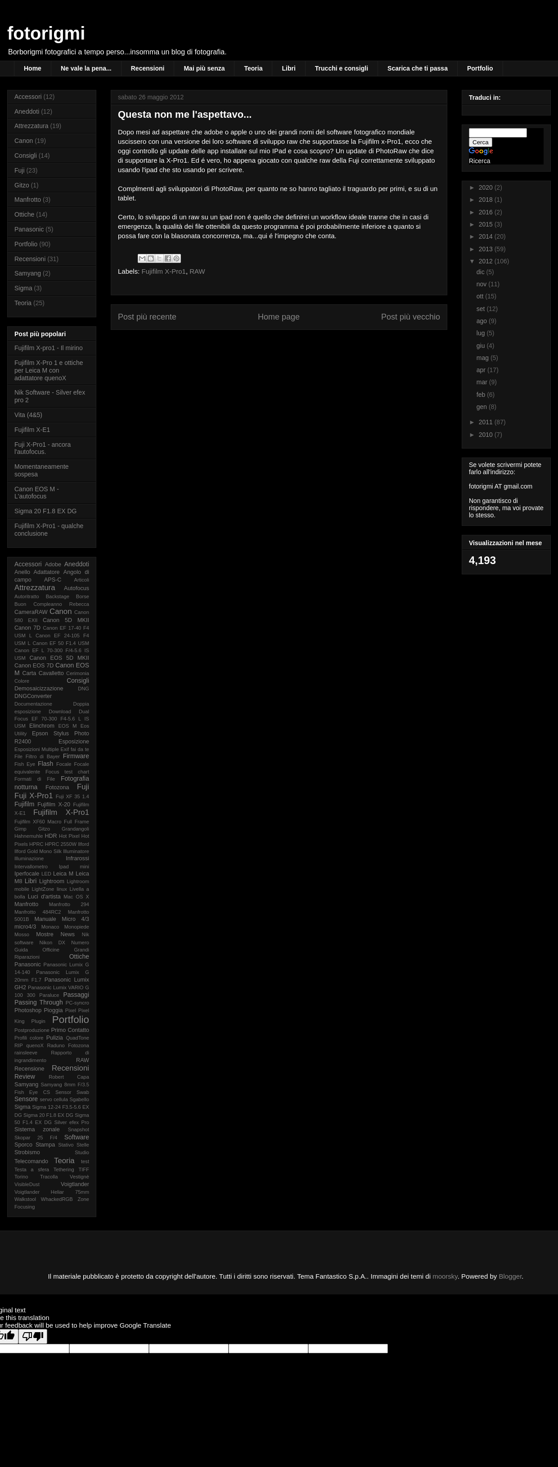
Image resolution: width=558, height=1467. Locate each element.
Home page (279, 316)
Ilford (83, 844)
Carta (29, 673)
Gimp (20, 828)
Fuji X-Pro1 (33, 795)
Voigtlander (75, 1184)
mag (483, 357)
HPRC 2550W (60, 844)
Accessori (28, 96)
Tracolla (49, 1176)
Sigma (23, 288)
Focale (64, 764)
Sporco (23, 1145)
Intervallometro (31, 866)
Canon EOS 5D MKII (59, 658)
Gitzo (21, 185)
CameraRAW (31, 612)
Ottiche (24, 214)
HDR (51, 836)
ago (483, 321)
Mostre (45, 934)
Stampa (45, 1145)
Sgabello (79, 1099)
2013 (487, 249)
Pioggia (53, 1010)
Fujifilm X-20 (53, 804)
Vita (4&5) (28, 414)
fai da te (80, 749)
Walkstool (25, 1199)
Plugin (38, 1021)
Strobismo (27, 1152)
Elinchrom (41, 726)
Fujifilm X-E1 (32, 429)
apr (482, 369)
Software (76, 1137)
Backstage (57, 596)
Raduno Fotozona (68, 1045)
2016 (487, 212)
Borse (82, 596)
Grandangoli (75, 828)
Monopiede (76, 926)
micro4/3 (25, 927)
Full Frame (76, 821)
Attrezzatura (31, 125)
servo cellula (54, 1099)
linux (62, 889)
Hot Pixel (69, 836)
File (18, 756)
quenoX (35, 1045)
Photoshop (27, 1010)
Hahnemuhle (28, 836)
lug (482, 333)
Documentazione (33, 704)
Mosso (21, 934)
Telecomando (31, 1161)
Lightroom (51, 881)
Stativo (65, 1144)
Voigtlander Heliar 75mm (51, 1192)
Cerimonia (77, 673)
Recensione (29, 1069)
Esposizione (73, 741)
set (482, 308)
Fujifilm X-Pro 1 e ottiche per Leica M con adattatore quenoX (48, 370)
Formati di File (34, 779)
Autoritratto (26, 596)
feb (482, 394)
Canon (23, 140)
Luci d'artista (44, 897)
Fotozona (57, 787)
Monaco (50, 926)
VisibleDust (27, 1184)
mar (483, 382)
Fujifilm (24, 804)
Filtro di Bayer (43, 756)
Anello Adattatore (37, 572)
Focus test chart (67, 771)
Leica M (63, 874)
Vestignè (79, 1176)
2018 (487, 199)
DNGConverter (33, 696)
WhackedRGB (57, 1199)
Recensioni (148, 68)
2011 (487, 422)
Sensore (26, 1098)
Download (60, 711)
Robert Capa (69, 1077)
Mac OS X (76, 896)
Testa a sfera (31, 1169)
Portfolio (480, 68)
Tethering (64, 1169)
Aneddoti (26, 111)
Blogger (510, 1276)
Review (24, 1076)
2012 (487, 261)
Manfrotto (27, 199)
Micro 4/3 (75, 919)
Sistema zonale (37, 1129)
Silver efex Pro (72, 1122)
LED (46, 873)
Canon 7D (27, 628)
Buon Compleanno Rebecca (51, 604)
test (85, 1161)
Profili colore (29, 1037)
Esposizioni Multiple (36, 749)
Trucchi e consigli (341, 68)
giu (482, 345)
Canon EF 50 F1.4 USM (60, 643)
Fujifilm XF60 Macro (37, 821)
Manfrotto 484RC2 (37, 912)
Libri (288, 68)
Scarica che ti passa (417, 68)
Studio (82, 1152)
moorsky (445, 1276)
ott (481, 296)
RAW (197, 271)
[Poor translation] (32, 1336)
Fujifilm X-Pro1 (164, 271)
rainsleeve (25, 1052)
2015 (487, 224)
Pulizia (54, 1038)
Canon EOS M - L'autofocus (36, 492)
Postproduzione (32, 1030)
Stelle (82, 1144)
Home (32, 68)
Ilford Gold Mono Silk (38, 851)
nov (482, 284)
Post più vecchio (410, 316)
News (68, 934)
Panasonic (29, 229)
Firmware (76, 756)
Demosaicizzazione (38, 688)
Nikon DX (52, 942)
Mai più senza (204, 68)
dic (481, 272)
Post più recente (147, 316)
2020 (487, 187)
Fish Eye (24, 764)
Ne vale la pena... (86, 68)
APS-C (53, 580)
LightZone (43, 889)
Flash (45, 763)
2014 (487, 236)
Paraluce (49, 995)
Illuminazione (29, 858)
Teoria (253, 68)
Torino (21, 1176)
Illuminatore (76, 851)
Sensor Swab (72, 1092)
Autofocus (76, 588)
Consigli (25, 155)
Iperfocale (26, 874)
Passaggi (76, 994)
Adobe (53, 564)
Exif (65, 749)
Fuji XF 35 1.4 (72, 796)
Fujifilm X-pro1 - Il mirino (48, 347)
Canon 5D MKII (66, 620)
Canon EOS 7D (34, 665)
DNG (83, 688)
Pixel (70, 1010)
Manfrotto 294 (69, 904)
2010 (487, 434)
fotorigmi (46, 33)
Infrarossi (77, 858)
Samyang (27, 273)
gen (483, 406)
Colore (21, 681)
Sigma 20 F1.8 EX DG (45, 511)
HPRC (36, 844)
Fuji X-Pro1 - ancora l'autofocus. (42, 448)
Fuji (19, 170)
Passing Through (38, 1002)
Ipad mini (74, 866)
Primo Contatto (70, 1030)
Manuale (45, 919)
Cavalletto (51, 673)
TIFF (83, 1169)
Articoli (81, 579)
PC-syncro (77, 1002)
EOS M (67, 726)
